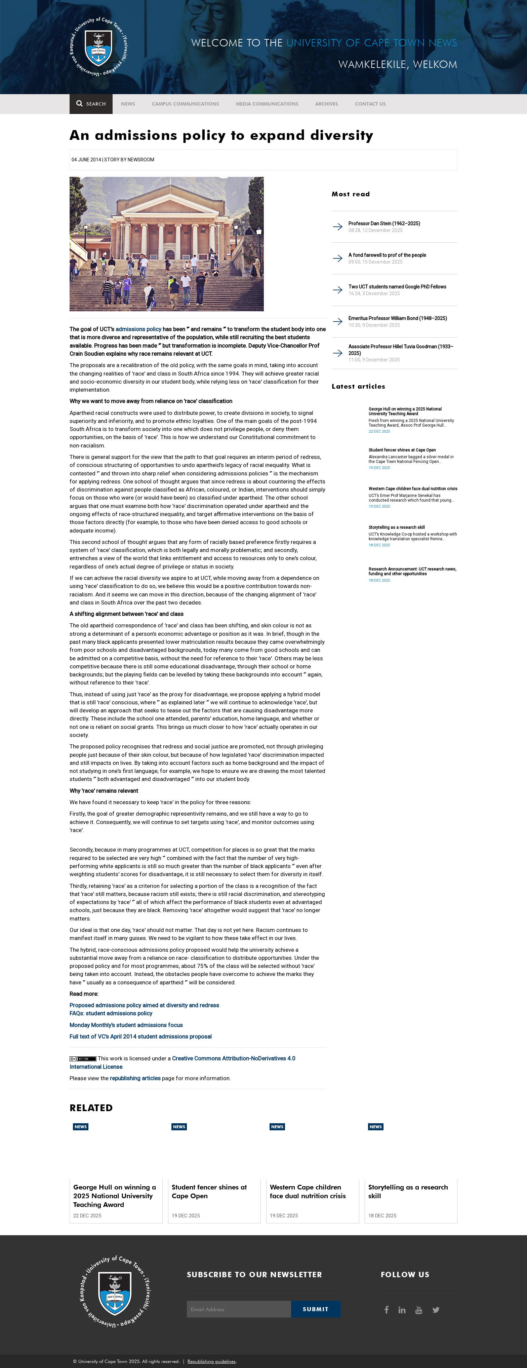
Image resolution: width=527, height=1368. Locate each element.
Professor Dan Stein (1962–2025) (384, 223)
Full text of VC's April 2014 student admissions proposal (141, 1036)
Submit (315, 1309)
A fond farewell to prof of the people (387, 255)
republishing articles (135, 1078)
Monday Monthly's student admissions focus (126, 1025)
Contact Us (370, 104)
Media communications (267, 104)
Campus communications (185, 104)
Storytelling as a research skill (397, 527)
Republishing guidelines (212, 1361)
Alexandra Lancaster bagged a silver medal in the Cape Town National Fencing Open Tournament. (411, 459)
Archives (326, 104)
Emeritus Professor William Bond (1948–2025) (398, 318)
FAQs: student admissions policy (111, 1013)
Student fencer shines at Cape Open (402, 450)
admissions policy (138, 329)
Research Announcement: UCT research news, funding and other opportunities (412, 571)
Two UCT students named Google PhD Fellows (397, 286)
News (128, 104)
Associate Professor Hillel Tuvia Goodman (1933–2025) (401, 350)
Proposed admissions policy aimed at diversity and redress (144, 1005)
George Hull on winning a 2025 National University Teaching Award (405, 411)
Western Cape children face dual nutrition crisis (413, 488)
